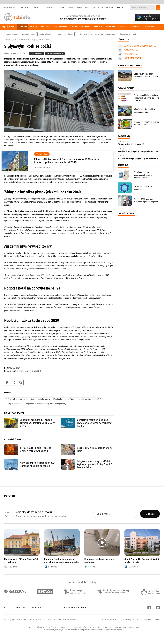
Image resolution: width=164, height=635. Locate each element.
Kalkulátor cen (107, 7)
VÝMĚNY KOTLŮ (131, 50)
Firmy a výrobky (10, 7)
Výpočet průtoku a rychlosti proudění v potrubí (145, 110)
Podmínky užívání (130, 619)
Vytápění (14, 40)
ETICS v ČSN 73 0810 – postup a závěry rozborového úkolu (35, 449)
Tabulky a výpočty (49, 7)
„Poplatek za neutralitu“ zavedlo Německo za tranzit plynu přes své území (37, 423)
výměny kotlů (82, 34)
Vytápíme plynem (24, 40)
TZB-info (7, 40)
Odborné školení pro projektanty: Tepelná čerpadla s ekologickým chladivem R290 (139, 158)
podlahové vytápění (65, 34)
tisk (7, 382)
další (143, 34)
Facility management (13, 404)
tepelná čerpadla (12, 34)
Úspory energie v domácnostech (103, 34)
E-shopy (96, 7)
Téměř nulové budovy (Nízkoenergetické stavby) (72, 399)
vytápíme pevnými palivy (128, 34)
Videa (87, 7)
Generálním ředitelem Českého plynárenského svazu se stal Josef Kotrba (94, 423)
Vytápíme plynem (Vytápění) (16, 399)
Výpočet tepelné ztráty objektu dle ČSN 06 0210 (146, 123)
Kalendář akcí (25, 7)
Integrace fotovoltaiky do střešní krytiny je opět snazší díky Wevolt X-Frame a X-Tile (95, 464)
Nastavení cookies (152, 619)
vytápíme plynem (28, 34)
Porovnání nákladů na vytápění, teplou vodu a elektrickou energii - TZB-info (147, 98)
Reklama (21, 607)
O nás (7, 607)
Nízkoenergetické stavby (40, 399)
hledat (20, 382)
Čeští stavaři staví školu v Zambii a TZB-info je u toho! (146, 75)
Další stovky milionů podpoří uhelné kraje (95, 449)
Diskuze (36, 7)
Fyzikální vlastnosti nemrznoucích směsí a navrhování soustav (143, 175)
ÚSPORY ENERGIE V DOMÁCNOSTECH (140, 46)
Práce (62, 7)
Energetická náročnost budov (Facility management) (45, 404)
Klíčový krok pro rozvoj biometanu (143, 187)
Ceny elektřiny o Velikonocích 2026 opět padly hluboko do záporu (38, 464)
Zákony (70, 7)
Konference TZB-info (75, 607)
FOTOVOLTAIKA (131, 54)
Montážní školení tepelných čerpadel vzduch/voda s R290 (139, 151)
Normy (79, 7)
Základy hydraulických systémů (131, 144)
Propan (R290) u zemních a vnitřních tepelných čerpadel (146, 200)
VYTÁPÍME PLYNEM (132, 58)
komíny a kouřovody (46, 34)
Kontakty (37, 607)
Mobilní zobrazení (109, 619)
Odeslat (149, 513)
